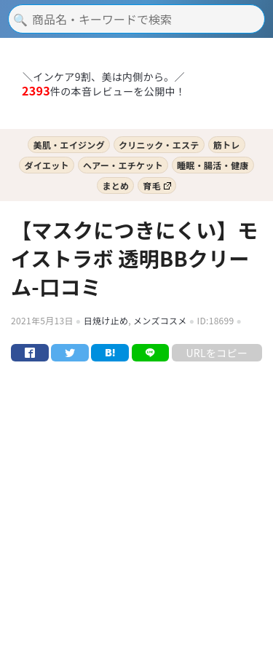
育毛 (156, 185)
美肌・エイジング (69, 144)
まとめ (115, 185)
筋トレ (226, 144)
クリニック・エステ (159, 144)
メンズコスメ (160, 320)
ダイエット (46, 165)
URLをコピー (217, 352)
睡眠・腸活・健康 (213, 165)
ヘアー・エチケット (123, 165)
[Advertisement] (136, 527)
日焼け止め (106, 320)
